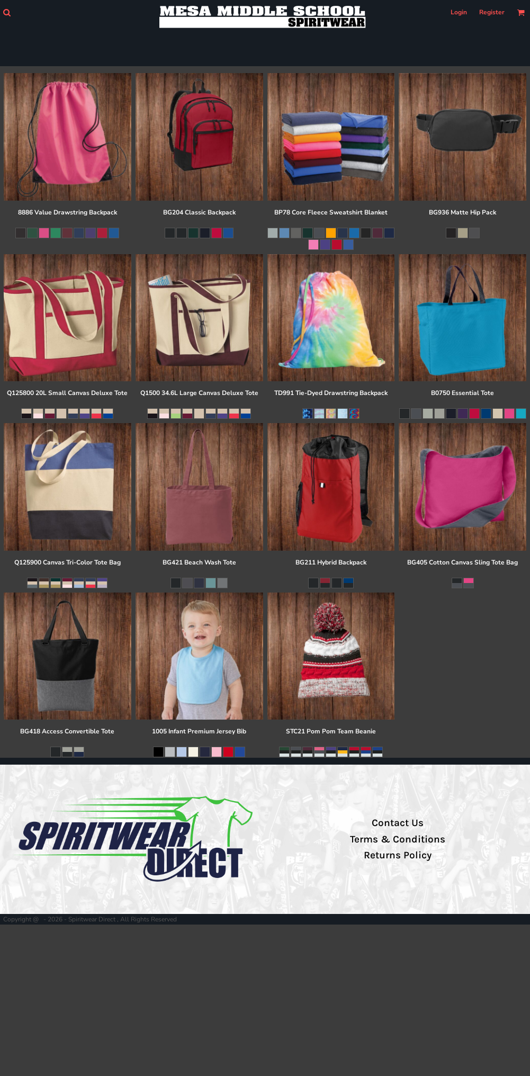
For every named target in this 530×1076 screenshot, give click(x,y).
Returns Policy (398, 855)
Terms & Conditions (397, 839)
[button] (7, 12)
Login (459, 12)
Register (492, 12)
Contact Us (398, 823)
